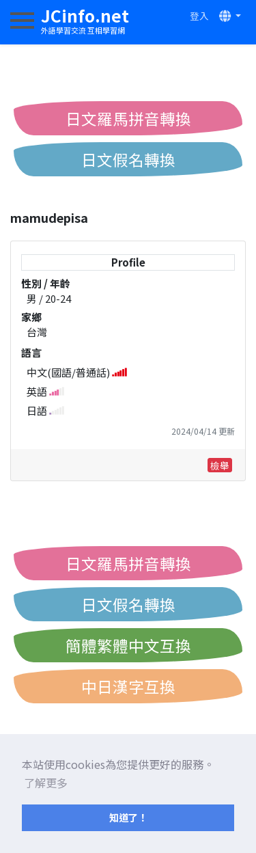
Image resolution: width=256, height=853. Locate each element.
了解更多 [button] (46, 782)
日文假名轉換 (128, 159)
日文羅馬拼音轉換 (128, 118)
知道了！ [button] (128, 817)
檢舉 (219, 465)
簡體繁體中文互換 (128, 645)
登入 (199, 16)
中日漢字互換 (128, 686)
